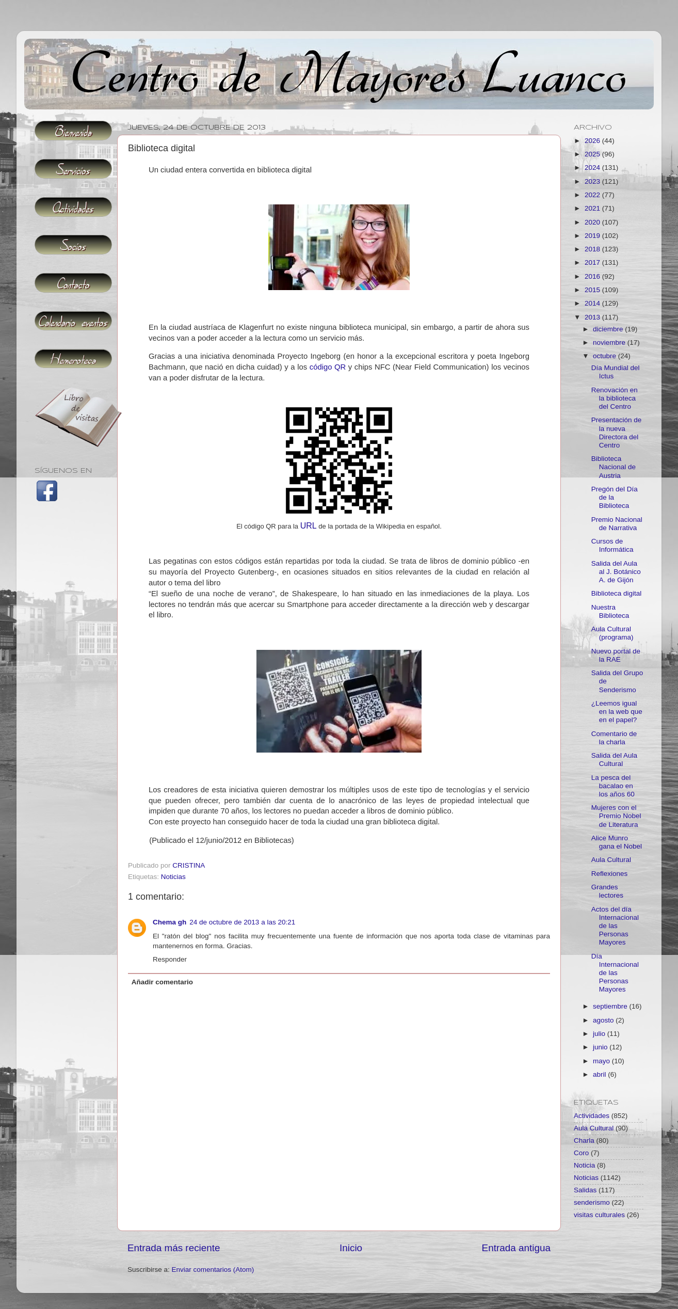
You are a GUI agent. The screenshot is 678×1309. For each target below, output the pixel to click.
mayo (602, 1061)
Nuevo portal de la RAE (615, 655)
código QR (328, 367)
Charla (584, 1140)
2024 (593, 167)
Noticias (173, 877)
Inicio (351, 1247)
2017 (593, 262)
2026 (593, 141)
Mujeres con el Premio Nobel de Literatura (616, 816)
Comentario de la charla (614, 738)
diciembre (609, 329)
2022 (593, 195)
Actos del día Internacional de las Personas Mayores (615, 926)
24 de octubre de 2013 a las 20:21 (242, 922)
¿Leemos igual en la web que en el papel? (616, 711)
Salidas (585, 1190)
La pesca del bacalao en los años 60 (613, 786)
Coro (581, 1153)
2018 (593, 249)
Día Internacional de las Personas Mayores (615, 973)
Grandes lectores (607, 891)
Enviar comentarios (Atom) (213, 1269)
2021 (593, 208)
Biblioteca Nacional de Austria (613, 467)
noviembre (610, 342)
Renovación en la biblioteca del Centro (614, 398)
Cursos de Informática (612, 545)
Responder (170, 959)
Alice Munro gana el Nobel (616, 842)
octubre (605, 356)
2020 (593, 222)
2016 (593, 276)
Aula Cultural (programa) (612, 633)
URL (308, 525)
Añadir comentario (162, 982)
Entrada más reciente (173, 1247)
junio (601, 1047)
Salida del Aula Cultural (614, 760)
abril (600, 1074)
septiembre (611, 1006)
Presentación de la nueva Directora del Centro (616, 432)
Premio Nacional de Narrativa (616, 524)
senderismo (592, 1202)
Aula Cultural (611, 860)
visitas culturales (599, 1215)
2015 (593, 290)
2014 (593, 303)
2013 (593, 317)
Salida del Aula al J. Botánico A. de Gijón (616, 572)
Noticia (584, 1165)
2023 (593, 181)
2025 (593, 154)
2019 (593, 236)
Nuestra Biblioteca (610, 611)
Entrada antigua (516, 1247)
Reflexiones (609, 873)
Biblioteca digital (616, 593)
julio (600, 1033)
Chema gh (169, 922)
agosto (604, 1020)
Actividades (591, 1116)
